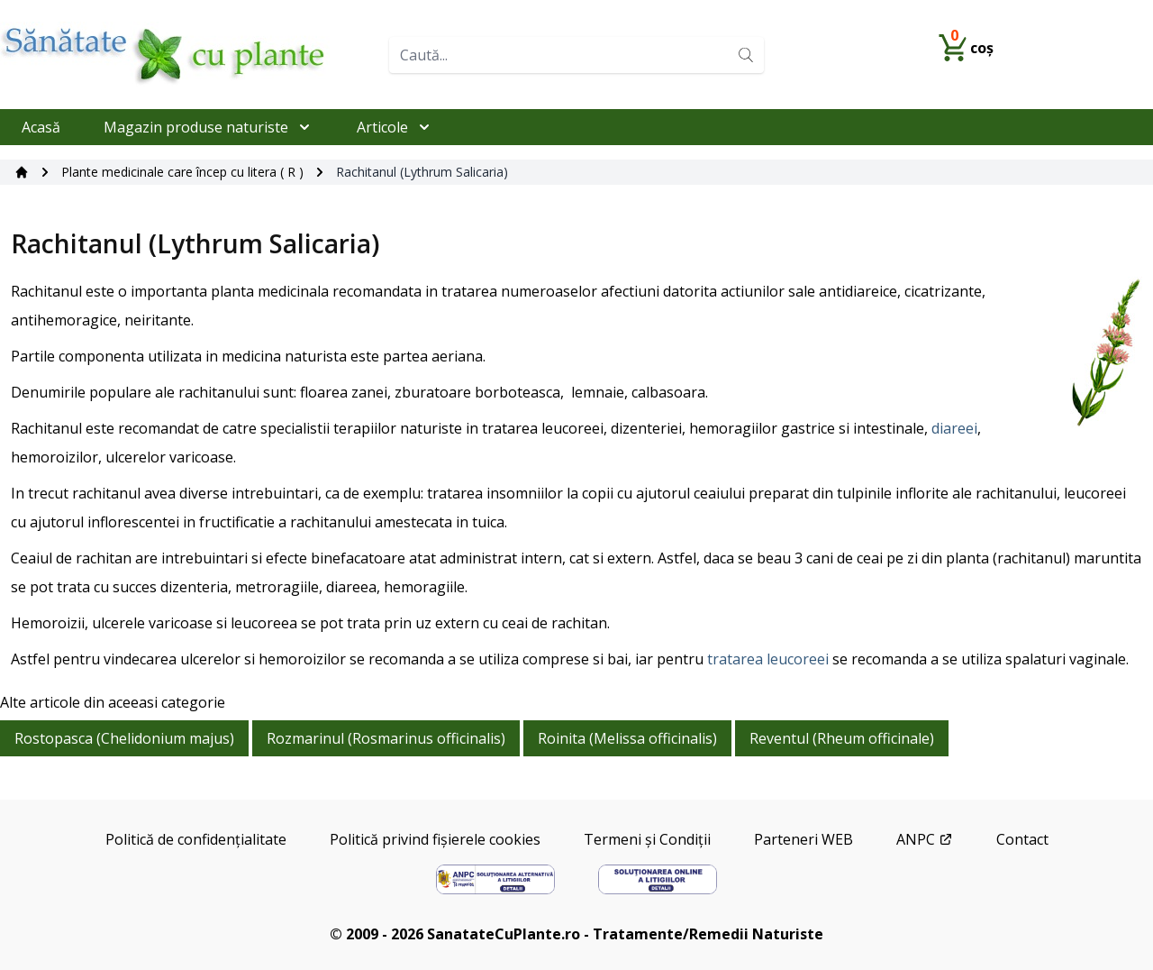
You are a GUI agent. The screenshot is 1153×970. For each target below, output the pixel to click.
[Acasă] (21, 172)
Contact (1022, 839)
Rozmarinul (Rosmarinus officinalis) (386, 738)
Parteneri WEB (803, 839)
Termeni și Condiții (647, 839)
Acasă (41, 127)
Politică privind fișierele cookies (435, 839)
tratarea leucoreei (768, 659)
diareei (954, 428)
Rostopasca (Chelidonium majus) (124, 738)
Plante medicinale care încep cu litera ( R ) (182, 171)
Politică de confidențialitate (195, 839)
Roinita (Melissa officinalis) (627, 738)
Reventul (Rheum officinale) (841, 738)
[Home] (187, 54)
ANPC (924, 839)
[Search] (746, 55)
